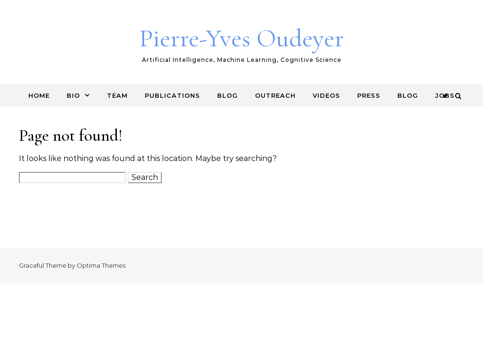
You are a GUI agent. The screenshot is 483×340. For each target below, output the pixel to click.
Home (39, 95)
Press (368, 95)
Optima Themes (101, 265)
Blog (227, 95)
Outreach (275, 95)
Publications (172, 95)
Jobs (445, 95)
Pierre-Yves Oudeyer (241, 38)
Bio (73, 95)
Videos (326, 95)
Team (117, 95)
